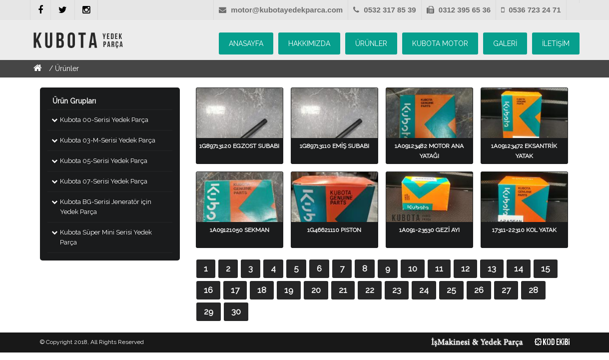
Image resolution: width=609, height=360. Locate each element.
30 (236, 311)
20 (316, 290)
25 (451, 290)
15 (545, 269)
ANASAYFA (246, 44)
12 (465, 269)
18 (261, 290)
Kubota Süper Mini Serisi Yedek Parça (106, 237)
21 (343, 290)
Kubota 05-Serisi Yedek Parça (103, 160)
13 (492, 269)
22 (369, 290)
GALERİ (505, 44)
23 (396, 290)
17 (235, 290)
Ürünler (67, 68)
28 (533, 290)
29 (208, 311)
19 (288, 290)
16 (208, 290)
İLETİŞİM (556, 44)
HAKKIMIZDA (309, 44)
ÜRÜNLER (371, 44)
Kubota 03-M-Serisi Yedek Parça (107, 140)
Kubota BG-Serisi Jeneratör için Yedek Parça (105, 207)
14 (518, 269)
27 (506, 290)
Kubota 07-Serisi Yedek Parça (103, 181)
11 (439, 269)
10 (412, 269)
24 (424, 290)
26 (479, 290)
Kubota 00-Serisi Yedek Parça (104, 120)
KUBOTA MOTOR (440, 44)
